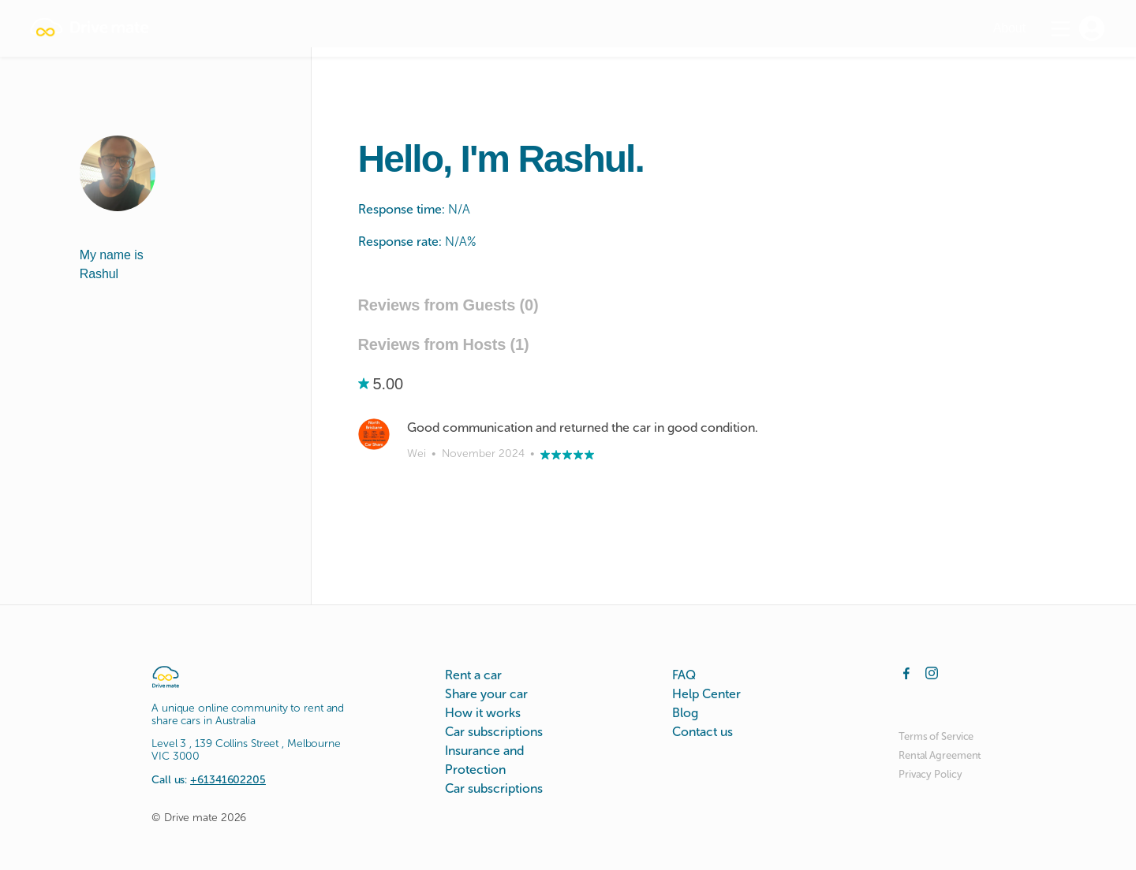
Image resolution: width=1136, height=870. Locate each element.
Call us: (208, 779)
